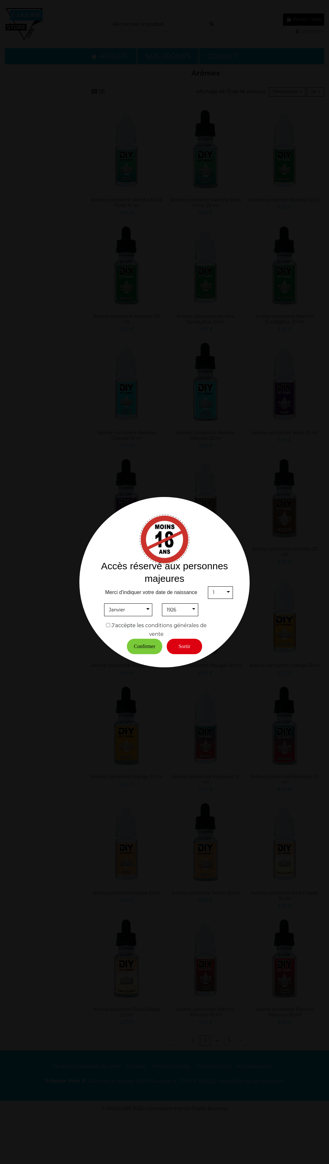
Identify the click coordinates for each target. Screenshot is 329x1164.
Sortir (184, 646)
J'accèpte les (127, 625)
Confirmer (145, 646)
